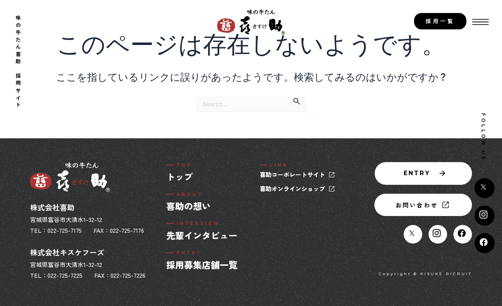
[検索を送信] (297, 101)
